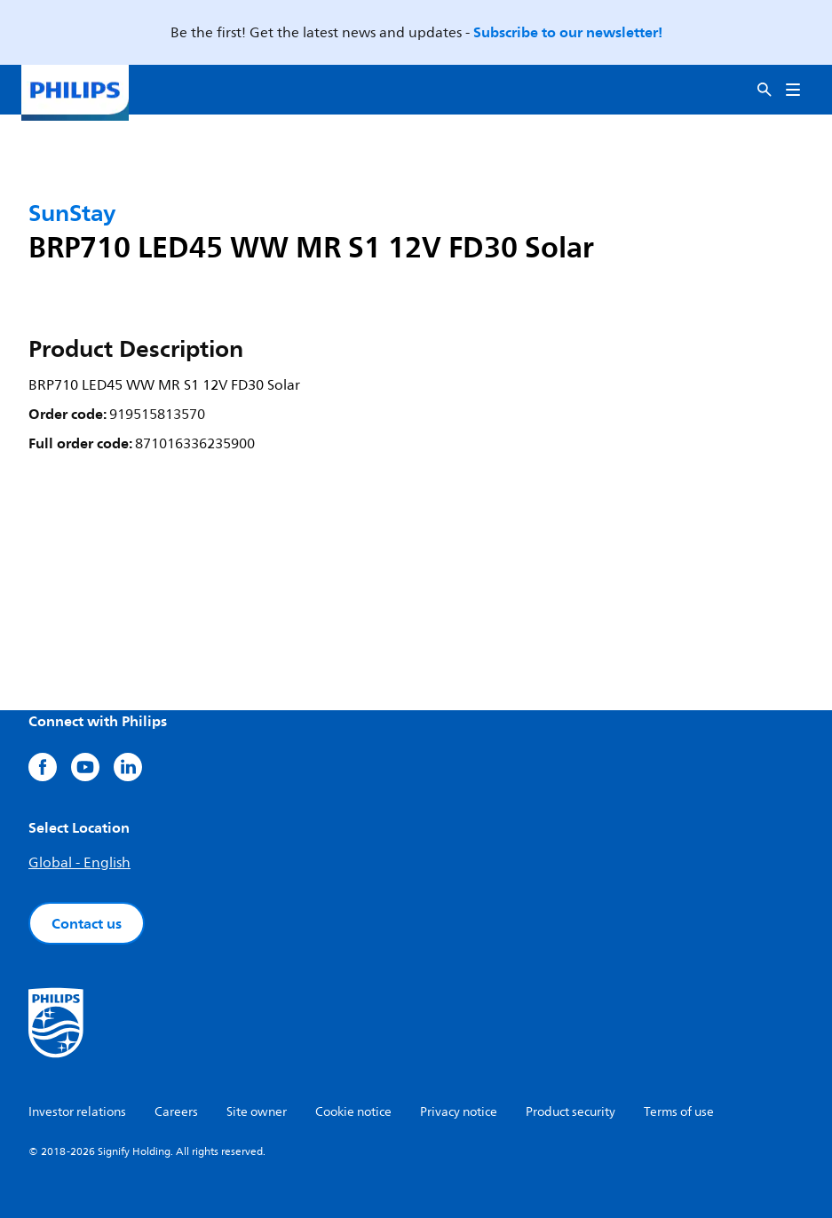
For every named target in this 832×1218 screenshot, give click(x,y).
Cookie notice (353, 1112)
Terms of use (679, 1112)
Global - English (79, 862)
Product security (570, 1112)
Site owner (256, 1112)
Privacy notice (458, 1112)
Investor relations (77, 1112)
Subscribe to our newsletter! (567, 32)
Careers (176, 1112)
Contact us (87, 923)
